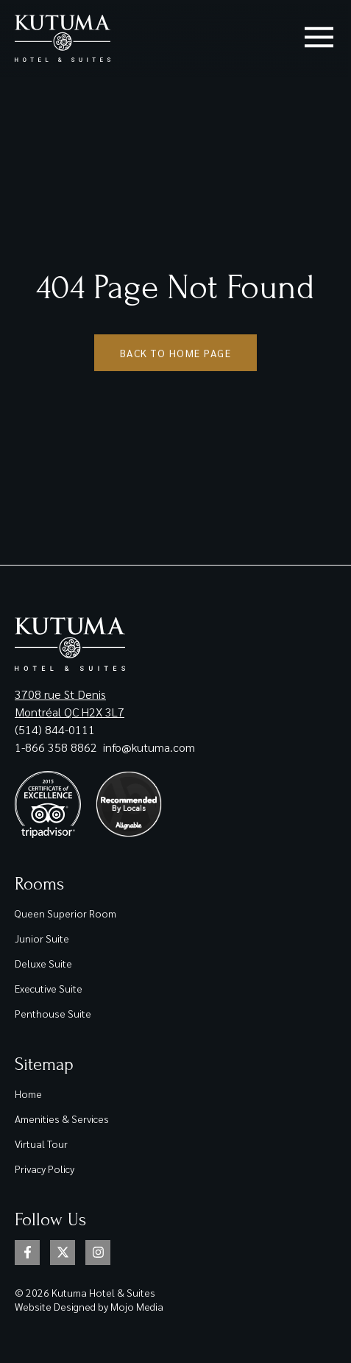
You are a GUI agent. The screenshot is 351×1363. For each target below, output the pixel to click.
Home (28, 1093)
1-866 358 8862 (57, 747)
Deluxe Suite (43, 963)
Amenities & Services (62, 1118)
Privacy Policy (44, 1168)
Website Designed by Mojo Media (89, 1306)
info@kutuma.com (149, 747)
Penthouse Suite (53, 1013)
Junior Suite (42, 938)
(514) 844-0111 (55, 729)
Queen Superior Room (65, 913)
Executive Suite (48, 988)
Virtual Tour (41, 1143)
